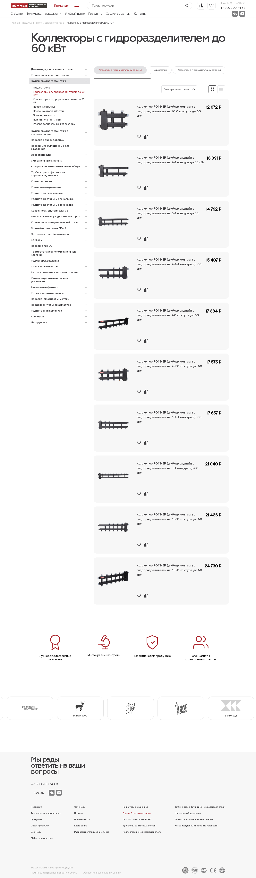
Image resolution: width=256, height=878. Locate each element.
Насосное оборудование (188, 813)
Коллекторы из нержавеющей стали (142, 832)
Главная (15, 22)
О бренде (17, 13)
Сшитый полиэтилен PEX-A (137, 819)
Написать (39, 793)
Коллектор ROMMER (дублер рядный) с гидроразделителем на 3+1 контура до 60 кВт (168, 213)
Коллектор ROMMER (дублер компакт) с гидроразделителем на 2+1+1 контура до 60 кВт (169, 264)
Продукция (28, 22)
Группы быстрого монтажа (50, 22)
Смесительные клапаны (46, 160)
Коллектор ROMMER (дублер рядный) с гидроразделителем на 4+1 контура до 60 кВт (168, 315)
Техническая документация (46, 813)
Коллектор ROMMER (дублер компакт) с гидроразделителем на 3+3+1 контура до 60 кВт (169, 570)
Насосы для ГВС (41, 245)
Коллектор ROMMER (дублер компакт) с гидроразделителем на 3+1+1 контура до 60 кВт (169, 417)
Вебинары (36, 832)
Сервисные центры (118, 13)
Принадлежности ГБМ (47, 119)
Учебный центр (74, 13)
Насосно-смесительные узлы (50, 298)
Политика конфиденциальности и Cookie (54, 872)
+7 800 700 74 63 (232, 7)
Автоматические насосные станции (54, 272)
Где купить (95, 13)
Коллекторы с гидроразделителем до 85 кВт (58, 101)
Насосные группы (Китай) (48, 111)
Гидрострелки (42, 87)
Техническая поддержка (44, 13)
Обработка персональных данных (102, 872)
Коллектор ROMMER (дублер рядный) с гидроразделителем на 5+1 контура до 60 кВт (167, 468)
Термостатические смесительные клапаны (53, 253)
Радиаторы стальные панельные (91, 832)
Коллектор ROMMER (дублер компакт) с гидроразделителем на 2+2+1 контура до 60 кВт (169, 366)
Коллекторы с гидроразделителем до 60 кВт (59, 93)
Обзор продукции (40, 825)
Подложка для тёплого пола (50, 234)
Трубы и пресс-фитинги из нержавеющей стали (200, 807)
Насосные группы (44, 106)
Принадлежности (44, 115)
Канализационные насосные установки (49, 280)
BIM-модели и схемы (42, 838)
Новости (78, 813)
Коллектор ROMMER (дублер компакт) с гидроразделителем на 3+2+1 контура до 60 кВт (169, 519)
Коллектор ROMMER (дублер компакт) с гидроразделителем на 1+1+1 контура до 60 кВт (169, 111)
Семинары (79, 807)
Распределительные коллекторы (54, 123)
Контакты (140, 13)
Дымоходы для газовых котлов (139, 825)
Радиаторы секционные (136, 807)
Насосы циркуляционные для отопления (50, 147)
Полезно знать (82, 819)
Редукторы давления (45, 260)
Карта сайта (80, 825)
